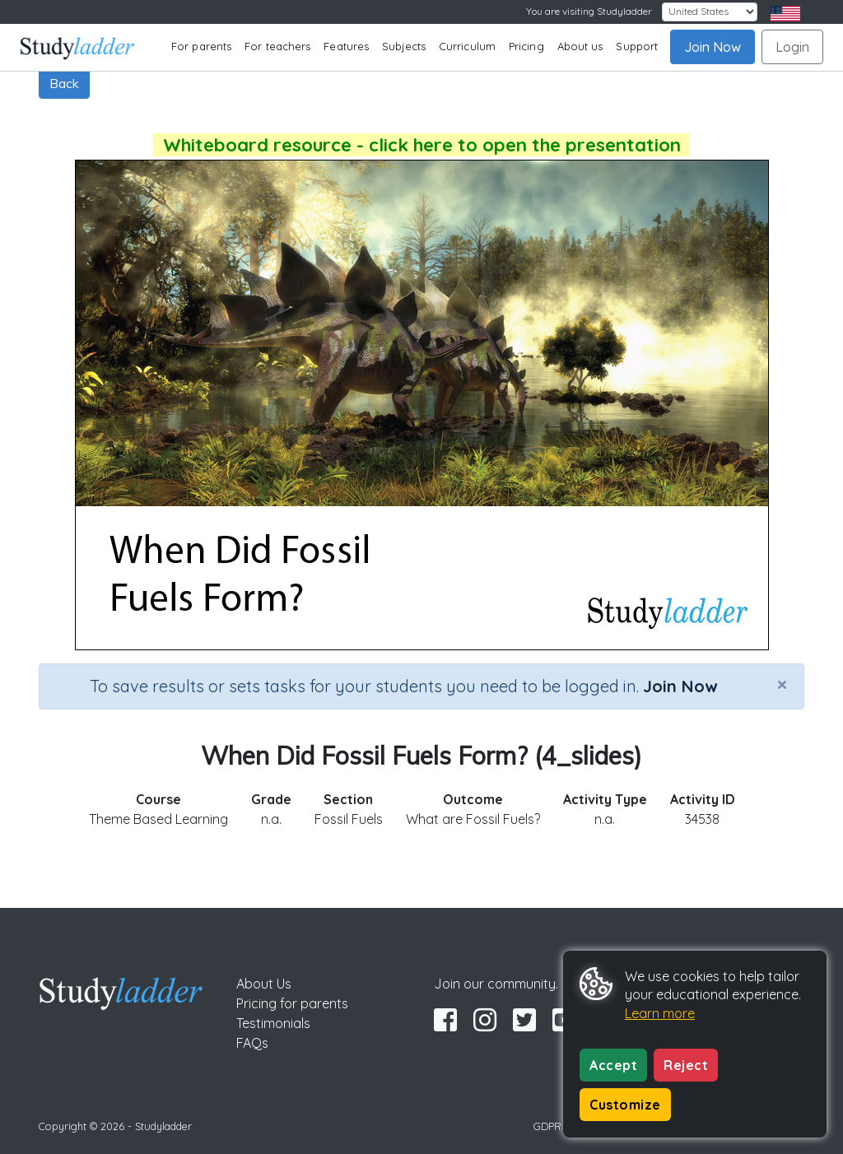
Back (64, 83)
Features (346, 46)
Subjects (404, 46)
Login (792, 47)
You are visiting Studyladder (589, 11)
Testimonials (273, 1023)
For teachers (277, 46)
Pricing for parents (292, 1003)
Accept (613, 1065)
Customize (625, 1104)
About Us (263, 983)
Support (637, 46)
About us (580, 46)
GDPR (547, 1126)
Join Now (712, 47)
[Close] (782, 684)
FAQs (252, 1043)
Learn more (660, 1013)
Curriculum (467, 46)
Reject (686, 1065)
